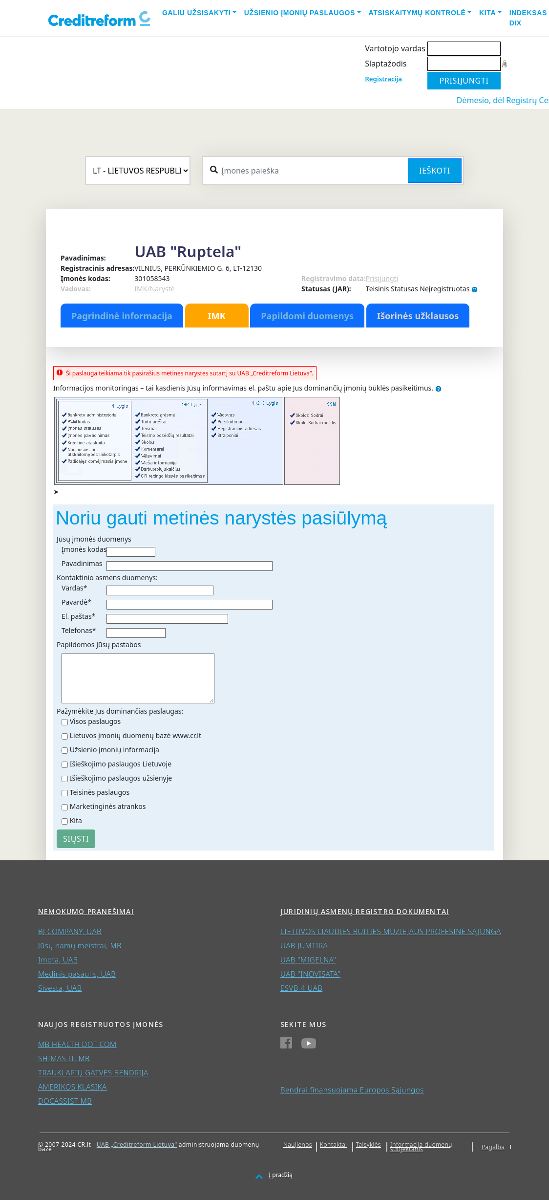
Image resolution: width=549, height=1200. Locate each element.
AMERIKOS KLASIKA (72, 1086)
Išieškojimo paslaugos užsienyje (121, 778)
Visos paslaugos (95, 721)
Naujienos (297, 1144)
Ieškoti (434, 170)
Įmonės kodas (84, 549)
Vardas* (74, 587)
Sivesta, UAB (60, 988)
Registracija (383, 78)
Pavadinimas (82, 563)
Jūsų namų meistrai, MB (80, 945)
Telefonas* (79, 630)
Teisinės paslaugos (100, 792)
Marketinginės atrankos (108, 806)
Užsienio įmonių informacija (114, 749)
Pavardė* (76, 602)
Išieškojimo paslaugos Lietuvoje (120, 763)
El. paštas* (78, 616)
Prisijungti (382, 278)
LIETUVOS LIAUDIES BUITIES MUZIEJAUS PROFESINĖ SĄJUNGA (390, 931)
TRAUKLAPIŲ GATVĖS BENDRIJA (93, 1072)
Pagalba (493, 1147)
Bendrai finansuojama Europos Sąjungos (352, 1089)
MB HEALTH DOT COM (77, 1044)
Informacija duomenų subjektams (421, 1147)
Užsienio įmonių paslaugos (299, 13)
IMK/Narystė (154, 288)
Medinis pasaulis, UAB (77, 974)
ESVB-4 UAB (301, 988)
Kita (487, 13)
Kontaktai (333, 1144)
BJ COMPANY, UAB (70, 931)
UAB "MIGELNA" (308, 959)
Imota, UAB (58, 959)
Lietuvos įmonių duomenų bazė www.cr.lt (135, 735)
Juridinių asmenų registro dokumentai (364, 911)
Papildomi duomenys (307, 316)
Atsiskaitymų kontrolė (417, 13)
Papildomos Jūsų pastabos (99, 644)
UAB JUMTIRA (304, 945)
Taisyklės (368, 1144)
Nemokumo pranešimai (86, 911)
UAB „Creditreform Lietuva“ (137, 1144)
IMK (216, 316)
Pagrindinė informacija (121, 316)
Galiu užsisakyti (196, 13)
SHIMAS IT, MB (64, 1058)
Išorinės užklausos (418, 316)
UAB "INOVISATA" (310, 974)
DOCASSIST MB (65, 1101)
